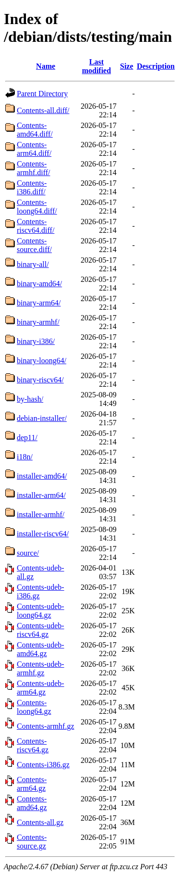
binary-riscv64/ (40, 380)
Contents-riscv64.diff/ (35, 225)
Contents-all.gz (40, 822)
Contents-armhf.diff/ (33, 168)
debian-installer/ (42, 418)
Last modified (96, 66)
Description (156, 66)
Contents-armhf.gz (45, 726)
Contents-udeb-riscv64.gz (40, 629)
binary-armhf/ (38, 322)
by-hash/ (30, 399)
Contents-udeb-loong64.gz (40, 610)
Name (45, 66)
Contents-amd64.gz (32, 803)
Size (126, 66)
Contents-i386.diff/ (32, 187)
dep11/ (27, 437)
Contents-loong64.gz (34, 706)
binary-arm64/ (39, 303)
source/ (28, 553)
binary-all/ (33, 264)
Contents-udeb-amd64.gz (40, 649)
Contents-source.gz (32, 841)
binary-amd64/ (39, 283)
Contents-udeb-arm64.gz (40, 687)
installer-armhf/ (40, 514)
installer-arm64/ (41, 495)
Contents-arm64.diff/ (34, 148)
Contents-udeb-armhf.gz (40, 668)
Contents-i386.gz (43, 765)
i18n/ (25, 457)
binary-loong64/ (41, 360)
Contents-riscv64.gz (32, 745)
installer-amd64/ (42, 476)
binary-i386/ (36, 341)
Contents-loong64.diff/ (37, 206)
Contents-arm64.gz (32, 783)
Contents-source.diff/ (34, 245)
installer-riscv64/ (43, 534)
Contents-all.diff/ (43, 110)
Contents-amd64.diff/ (35, 129)
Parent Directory (42, 93)
